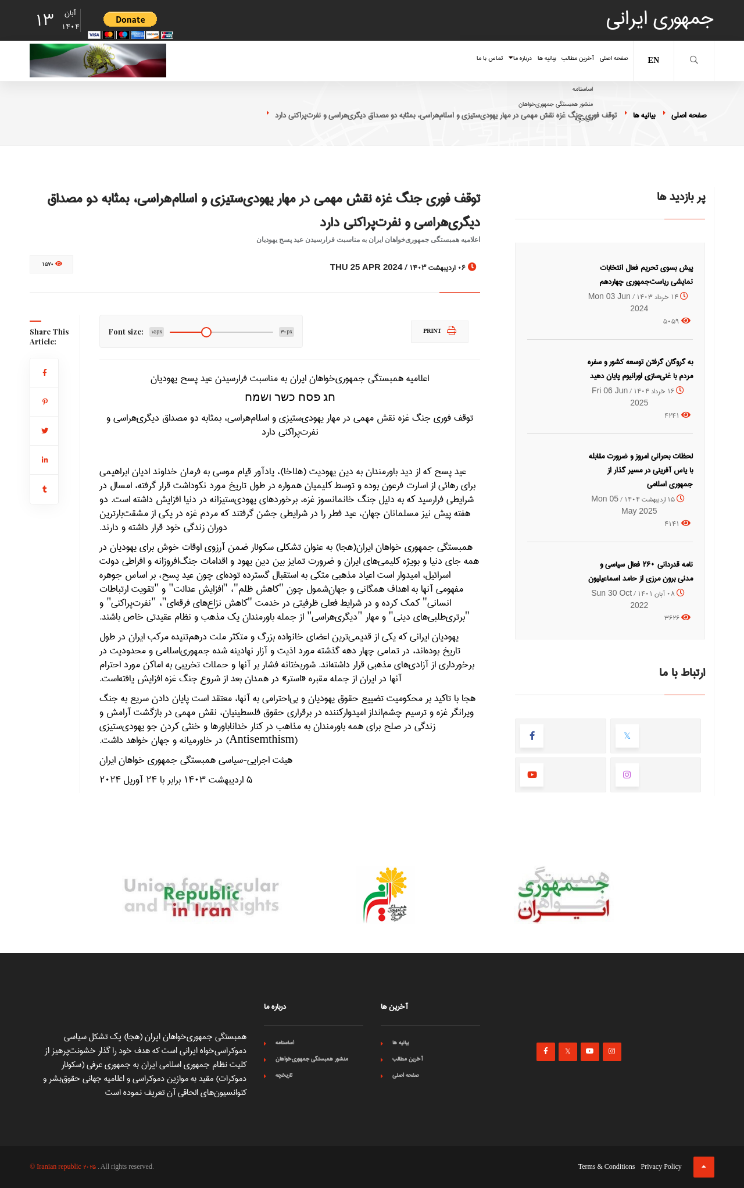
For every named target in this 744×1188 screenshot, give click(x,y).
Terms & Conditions (606, 1167)
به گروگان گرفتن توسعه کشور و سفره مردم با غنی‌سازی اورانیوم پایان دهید (640, 369)
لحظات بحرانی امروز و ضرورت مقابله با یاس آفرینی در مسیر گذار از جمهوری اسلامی (641, 470)
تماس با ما (374, 60)
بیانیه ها (482, 60)
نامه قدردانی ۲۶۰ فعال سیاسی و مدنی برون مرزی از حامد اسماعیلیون (640, 571)
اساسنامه (285, 1042)
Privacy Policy (661, 1167)
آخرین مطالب (538, 60)
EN (653, 61)
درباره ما (431, 60)
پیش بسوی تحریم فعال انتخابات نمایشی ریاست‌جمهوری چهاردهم (646, 275)
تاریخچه (284, 1075)
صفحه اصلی (601, 60)
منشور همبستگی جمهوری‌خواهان (312, 1059)
